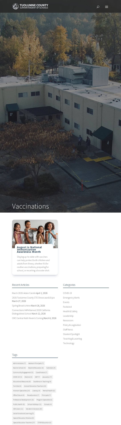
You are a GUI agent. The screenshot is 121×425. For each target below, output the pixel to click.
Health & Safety (70, 311)
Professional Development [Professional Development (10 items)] (23, 400)
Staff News (68, 329)
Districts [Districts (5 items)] (28, 377)
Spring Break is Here (21, 305)
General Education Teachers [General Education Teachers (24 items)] (35, 386)
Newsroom (68, 320)
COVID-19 (67, 293)
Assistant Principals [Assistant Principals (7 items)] (36, 363)
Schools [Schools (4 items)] (48, 404)
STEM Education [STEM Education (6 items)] (44, 422)
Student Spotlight (71, 334)
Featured (67, 306)
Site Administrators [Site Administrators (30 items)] (34, 409)
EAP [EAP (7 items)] (37, 377)
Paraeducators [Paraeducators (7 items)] (33, 395)
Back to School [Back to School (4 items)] (19, 368)
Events (66, 302)
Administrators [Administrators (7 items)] (19, 363)
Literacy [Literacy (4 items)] (36, 391)
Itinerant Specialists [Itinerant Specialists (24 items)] (21, 391)
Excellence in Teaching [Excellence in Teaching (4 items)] (42, 381)
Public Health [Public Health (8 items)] (19, 404)
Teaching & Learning (72, 338)
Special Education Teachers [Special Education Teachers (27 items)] (24, 422)
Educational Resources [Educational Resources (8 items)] (22, 381)
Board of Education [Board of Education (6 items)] (36, 368)
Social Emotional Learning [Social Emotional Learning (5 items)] (23, 413)
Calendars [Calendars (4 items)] (50, 368)
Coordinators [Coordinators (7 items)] (41, 372)
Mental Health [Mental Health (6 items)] (49, 391)
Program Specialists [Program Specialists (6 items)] (44, 400)
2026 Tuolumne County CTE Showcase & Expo (33, 297)
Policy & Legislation (72, 325)
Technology (68, 343)
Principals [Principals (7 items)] (46, 395)
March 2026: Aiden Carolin (24, 293)
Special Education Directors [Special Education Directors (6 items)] (23, 418)
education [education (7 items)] (47, 377)
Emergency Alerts (71, 297)
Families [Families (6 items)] (17, 386)
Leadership (68, 315)
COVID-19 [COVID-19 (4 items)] (17, 377)
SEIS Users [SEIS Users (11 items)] (18, 409)
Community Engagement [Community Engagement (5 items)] (23, 372)
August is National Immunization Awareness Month (29, 249)
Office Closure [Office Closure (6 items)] (19, 395)
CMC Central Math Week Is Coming (27, 318)
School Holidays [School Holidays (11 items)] (34, 404)
